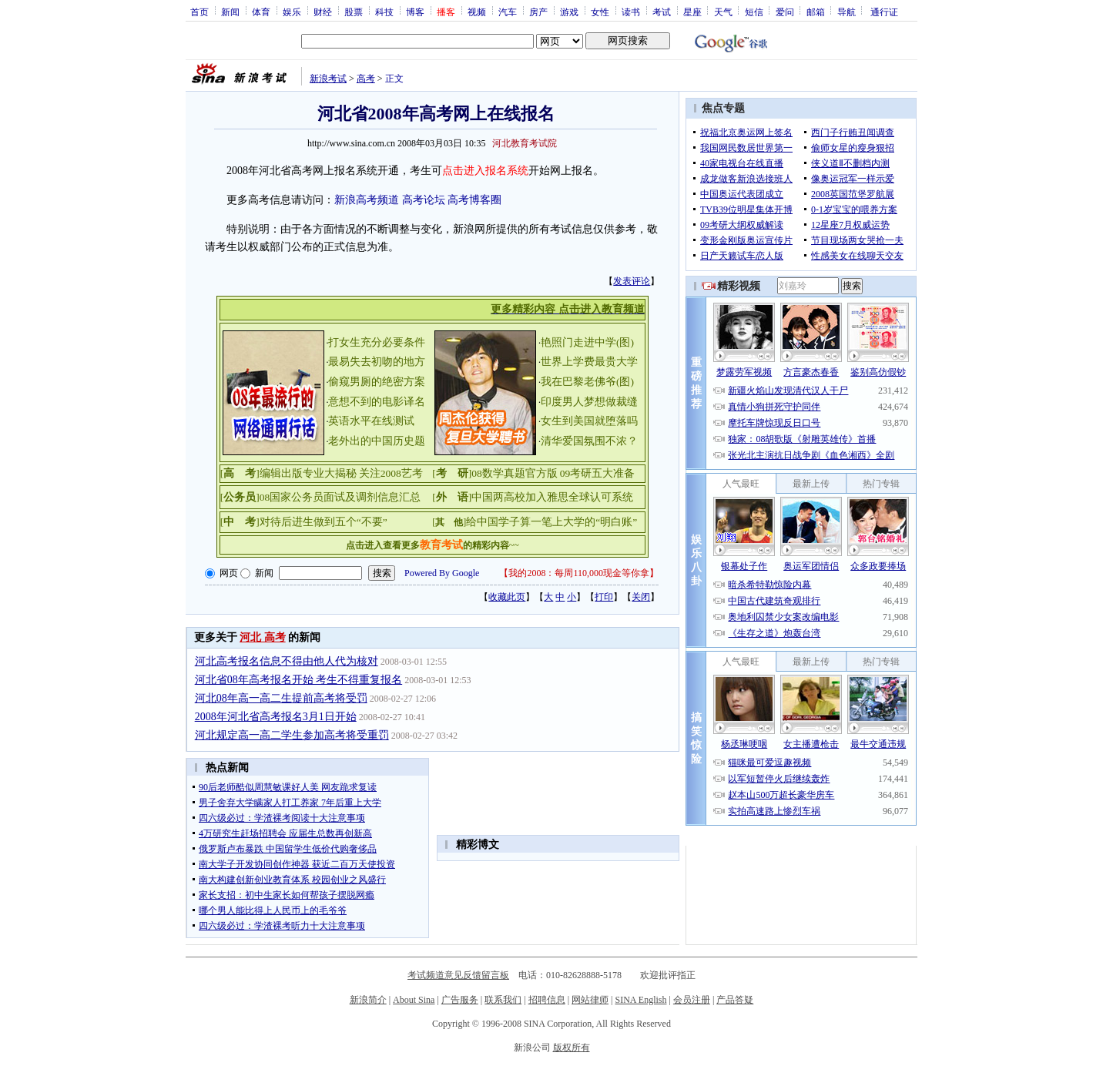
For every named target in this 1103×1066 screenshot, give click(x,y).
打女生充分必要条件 (376, 342)
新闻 (230, 11)
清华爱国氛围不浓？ (589, 441)
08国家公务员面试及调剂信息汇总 (340, 497)
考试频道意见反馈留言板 (458, 975)
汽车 (507, 11)
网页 (229, 573)
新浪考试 (328, 78)
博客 (415, 11)
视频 (477, 11)
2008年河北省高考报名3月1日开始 (276, 716)
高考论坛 (423, 200)
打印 (604, 597)
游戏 (569, 11)
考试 (661, 11)
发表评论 (631, 281)
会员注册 (691, 999)
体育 (261, 11)
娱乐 (292, 11)
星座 (692, 11)
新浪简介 (368, 999)
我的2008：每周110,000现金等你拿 (578, 573)
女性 (600, 11)
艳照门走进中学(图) (587, 342)
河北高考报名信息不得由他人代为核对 (286, 661)
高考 (366, 78)
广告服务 (459, 999)
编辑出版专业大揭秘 (308, 473)
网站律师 (590, 999)
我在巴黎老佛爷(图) (587, 381)
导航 (846, 11)
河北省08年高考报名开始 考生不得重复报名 (299, 680)
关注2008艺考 (391, 473)
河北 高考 (263, 637)
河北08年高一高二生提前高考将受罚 (281, 698)
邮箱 (815, 11)
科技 (384, 11)
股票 (353, 11)
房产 (538, 11)
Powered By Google (441, 573)
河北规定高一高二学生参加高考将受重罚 (292, 735)
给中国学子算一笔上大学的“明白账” (551, 522)
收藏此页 (506, 597)
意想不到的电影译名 (376, 401)
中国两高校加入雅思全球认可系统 (552, 497)
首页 (199, 11)
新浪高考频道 (366, 200)
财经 (322, 11)
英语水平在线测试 (371, 421)
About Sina (413, 999)
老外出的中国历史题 (376, 441)
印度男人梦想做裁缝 (589, 401)
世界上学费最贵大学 (589, 361)
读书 (631, 11)
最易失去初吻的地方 (376, 361)
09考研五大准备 (597, 473)
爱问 (785, 11)
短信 (754, 11)
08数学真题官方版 (514, 473)
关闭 (641, 597)
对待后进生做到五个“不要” (323, 522)
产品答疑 (734, 999)
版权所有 (571, 1047)
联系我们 (502, 999)
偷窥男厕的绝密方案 (376, 381)
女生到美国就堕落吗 (589, 421)
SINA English (640, 999)
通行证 (884, 11)
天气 (723, 11)
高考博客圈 (474, 200)
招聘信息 (546, 999)
